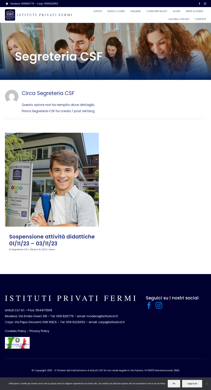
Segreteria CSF (20, 249)
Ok (174, 383)
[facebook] (199, 4)
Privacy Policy (39, 331)
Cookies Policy (15, 331)
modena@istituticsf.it (102, 316)
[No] (207, 383)
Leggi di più (192, 383)
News (52, 249)
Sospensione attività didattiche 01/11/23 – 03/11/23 (52, 240)
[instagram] (205, 4)
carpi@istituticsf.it (111, 322)
